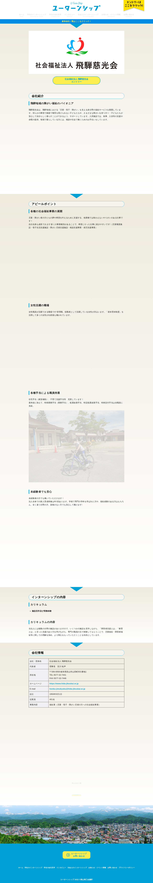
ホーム (20, 868)
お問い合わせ (112, 868)
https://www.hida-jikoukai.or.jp (64, 684)
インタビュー (61, 868)
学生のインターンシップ (33, 868)
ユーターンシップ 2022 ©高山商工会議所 (76, 879)
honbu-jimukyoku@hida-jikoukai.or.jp (67, 689)
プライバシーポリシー (127, 868)
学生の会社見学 (49, 868)
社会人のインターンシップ (77, 868)
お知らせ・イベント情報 (97, 868)
